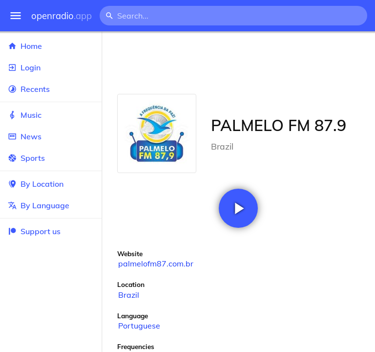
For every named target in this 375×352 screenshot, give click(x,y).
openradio (61, 16)
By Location (51, 184)
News (51, 136)
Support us (34, 231)
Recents (51, 89)
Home (51, 46)
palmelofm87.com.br (155, 263)
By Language (51, 205)
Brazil (128, 295)
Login (51, 67)
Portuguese (139, 325)
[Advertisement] (238, 62)
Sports (51, 158)
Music (51, 115)
